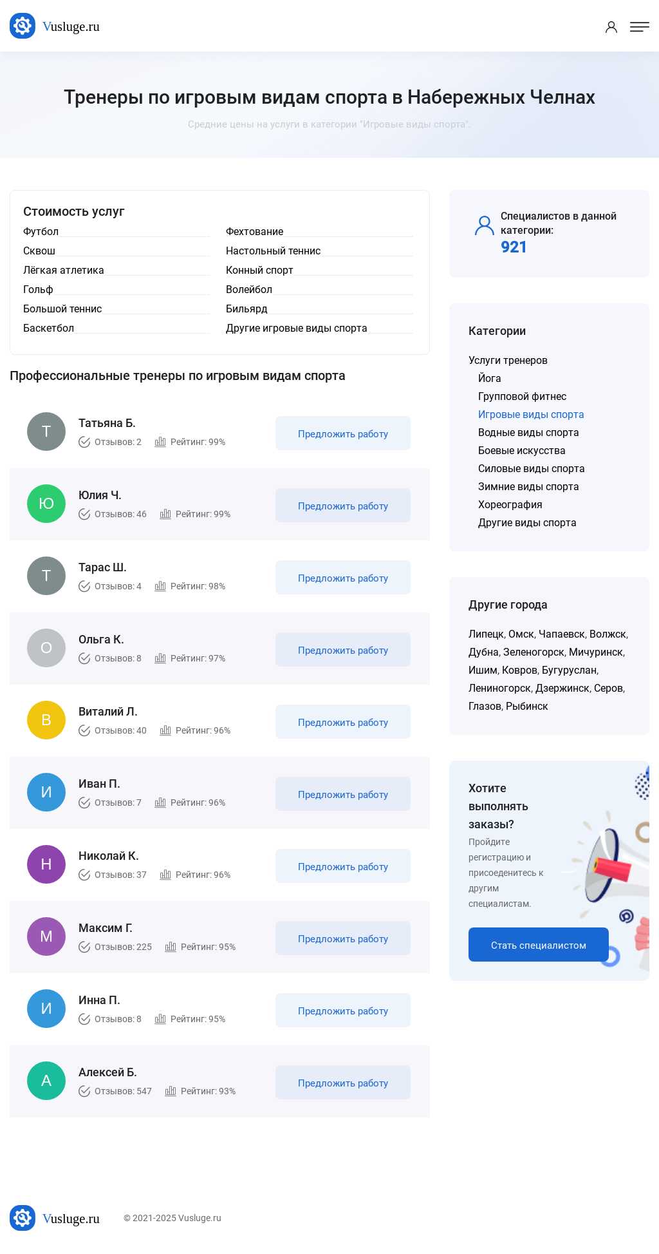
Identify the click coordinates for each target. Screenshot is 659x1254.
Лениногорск (500, 688)
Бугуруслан (569, 670)
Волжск (607, 634)
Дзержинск (562, 688)
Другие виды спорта (527, 523)
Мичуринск (596, 652)
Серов (608, 688)
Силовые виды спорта (531, 468)
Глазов (485, 706)
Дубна (484, 652)
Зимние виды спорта (528, 486)
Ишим (483, 670)
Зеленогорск (533, 652)
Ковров (519, 670)
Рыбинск (527, 706)
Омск (521, 634)
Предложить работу (343, 434)
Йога (489, 378)
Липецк (486, 634)
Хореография (510, 505)
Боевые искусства (522, 450)
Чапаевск (562, 634)
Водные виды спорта (528, 432)
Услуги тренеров (508, 360)
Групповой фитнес (522, 396)
